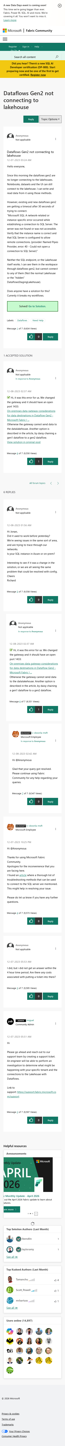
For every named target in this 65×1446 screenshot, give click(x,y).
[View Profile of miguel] (30, 1020)
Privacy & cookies (10, 1413)
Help (36, 46)
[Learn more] (17, 1209)
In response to (28, 378)
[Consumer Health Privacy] (32, 1436)
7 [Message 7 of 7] (22, 793)
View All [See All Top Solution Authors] (12, 1257)
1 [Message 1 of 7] (17, 328)
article (23, 875)
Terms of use (8, 1418)
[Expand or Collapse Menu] (5, 39)
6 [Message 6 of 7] (17, 453)
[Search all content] (36, 57)
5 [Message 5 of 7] (17, 591)
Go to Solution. (37, 306)
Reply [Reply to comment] (50, 461)
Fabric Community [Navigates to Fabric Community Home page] (39, 30)
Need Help (38, 320)
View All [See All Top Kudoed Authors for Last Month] (12, 1308)
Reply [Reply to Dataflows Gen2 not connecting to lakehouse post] (50, 336)
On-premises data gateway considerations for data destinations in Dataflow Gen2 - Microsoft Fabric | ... (31, 415)
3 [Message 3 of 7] (17, 987)
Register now (38, 74)
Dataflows (22, 320)
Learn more (9, 20)
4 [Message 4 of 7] (17, 912)
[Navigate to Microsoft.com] (12, 31)
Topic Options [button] (49, 119)
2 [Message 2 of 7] (17, 1111)
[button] (31, 119)
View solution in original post (24, 442)
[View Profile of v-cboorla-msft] (40, 732)
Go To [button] (14, 50)
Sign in (25, 46)
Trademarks (8, 1424)
